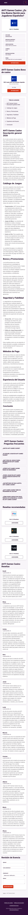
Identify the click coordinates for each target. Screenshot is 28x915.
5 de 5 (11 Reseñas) (14, 549)
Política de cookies (8, 902)
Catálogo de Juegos (12, 108)
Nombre (5, 862)
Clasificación (6, 873)
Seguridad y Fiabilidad (12, 114)
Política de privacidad (19, 902)
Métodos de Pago (11, 118)
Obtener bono (14, 63)
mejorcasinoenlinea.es (14, 909)
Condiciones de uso (14, 905)
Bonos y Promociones (12, 111)
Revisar (4, 878)
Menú (5, 2)
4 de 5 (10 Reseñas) (14, 532)
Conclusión (10, 124)
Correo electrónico (7, 867)
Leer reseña (14, 523)
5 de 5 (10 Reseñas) (14, 515)
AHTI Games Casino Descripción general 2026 (13, 104)
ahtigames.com (9, 36)
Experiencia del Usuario (13, 121)
